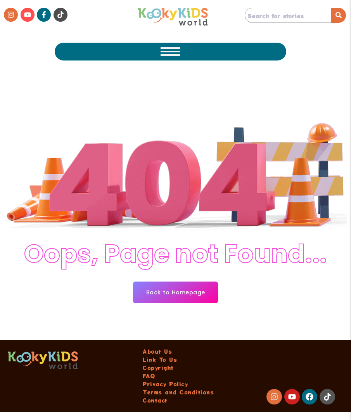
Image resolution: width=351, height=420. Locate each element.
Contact (155, 400)
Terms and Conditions (178, 392)
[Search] (288, 15)
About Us (157, 351)
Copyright (158, 368)
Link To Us (160, 359)
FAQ (149, 376)
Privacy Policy (165, 384)
